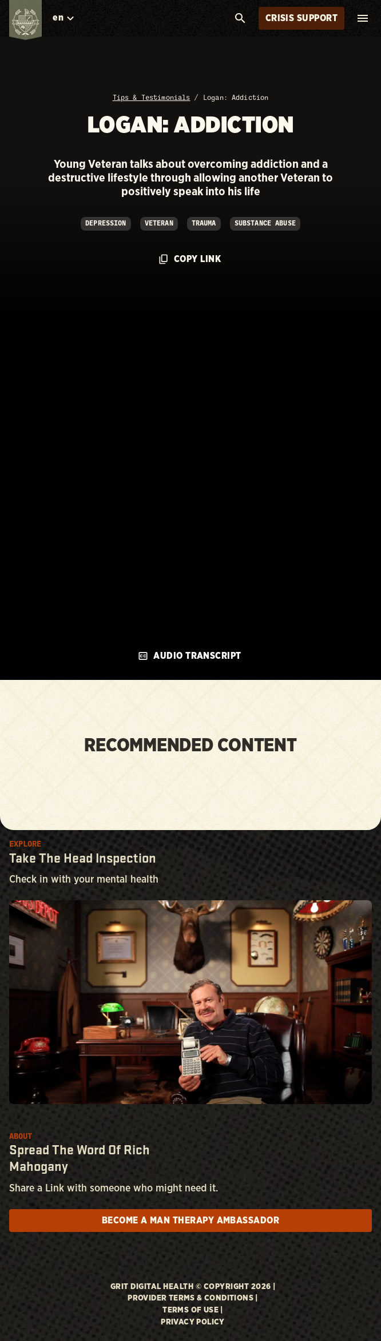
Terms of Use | (192, 1310)
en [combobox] (58, 17)
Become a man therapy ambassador (190, 1220)
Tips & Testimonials (151, 98)
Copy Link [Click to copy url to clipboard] (190, 259)
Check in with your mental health (83, 880)
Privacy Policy (193, 1322)
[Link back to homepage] (25, 23)
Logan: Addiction (235, 98)
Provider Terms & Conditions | (193, 1298)
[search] (240, 18)
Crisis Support (301, 18)
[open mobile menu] (363, 18)
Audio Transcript (189, 656)
